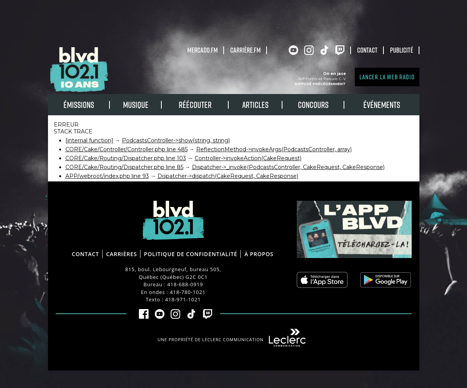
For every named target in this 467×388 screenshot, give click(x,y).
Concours (313, 104)
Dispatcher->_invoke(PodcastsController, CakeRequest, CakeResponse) (288, 167)
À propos (259, 254)
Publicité (401, 50)
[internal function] (89, 140)
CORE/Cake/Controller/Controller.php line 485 (126, 149)
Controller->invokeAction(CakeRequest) (248, 158)
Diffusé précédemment (320, 84)
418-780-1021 (187, 292)
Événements (381, 104)
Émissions (78, 104)
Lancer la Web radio (386, 77)
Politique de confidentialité (190, 254)
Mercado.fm (202, 50)
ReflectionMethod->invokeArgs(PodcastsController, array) (274, 149)
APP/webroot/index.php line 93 (107, 176)
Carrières (121, 254)
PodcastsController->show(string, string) (176, 140)
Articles (255, 104)
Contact (367, 50)
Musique (136, 104)
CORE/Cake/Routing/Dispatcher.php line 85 (124, 167)
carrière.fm (245, 50)
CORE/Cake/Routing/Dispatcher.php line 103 (125, 158)
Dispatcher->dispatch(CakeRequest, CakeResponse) (227, 176)
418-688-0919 (185, 284)
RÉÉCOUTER (195, 104)
